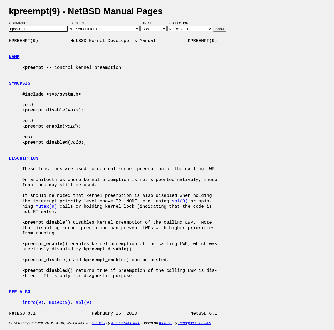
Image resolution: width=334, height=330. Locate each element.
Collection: (179, 23)
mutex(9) (46, 207)
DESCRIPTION (23, 158)
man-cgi (165, 323)
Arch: (149, 23)
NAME (14, 57)
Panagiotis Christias (194, 323)
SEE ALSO (19, 292)
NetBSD (98, 323)
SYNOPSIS (19, 83)
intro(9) (33, 303)
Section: (79, 23)
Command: (19, 23)
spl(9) (180, 201)
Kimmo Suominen (125, 323)
